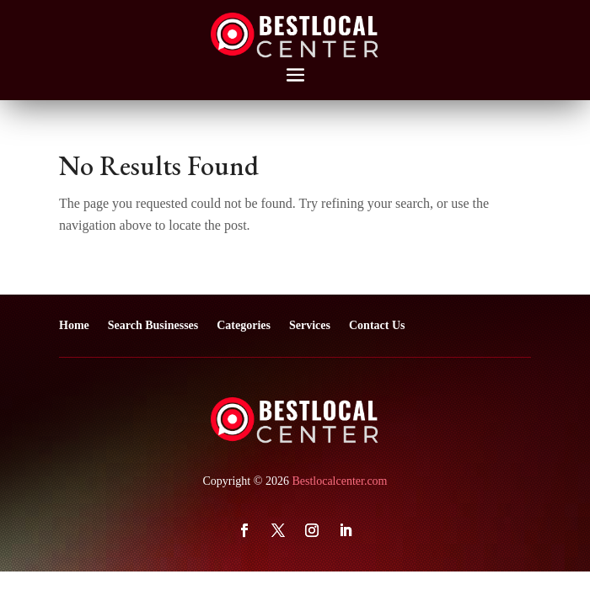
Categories (244, 325)
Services (309, 325)
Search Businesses (153, 325)
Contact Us (377, 325)
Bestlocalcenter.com (339, 481)
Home (74, 325)
